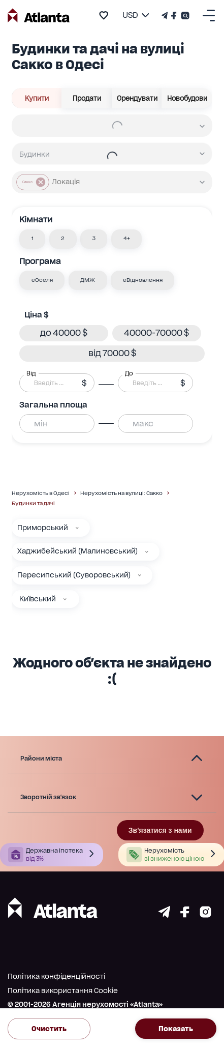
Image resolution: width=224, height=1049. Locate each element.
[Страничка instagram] (205, 915)
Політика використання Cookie (63, 990)
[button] (32, 239)
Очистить (49, 1028)
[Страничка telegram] (164, 915)
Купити (37, 98)
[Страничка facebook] (184, 915)
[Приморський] (77, 528)
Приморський (42, 527)
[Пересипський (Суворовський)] (140, 575)
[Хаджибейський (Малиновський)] (147, 552)
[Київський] (65, 599)
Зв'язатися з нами (160, 830)
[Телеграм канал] (166, 15)
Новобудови (187, 98)
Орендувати (137, 98)
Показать (175, 1028)
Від (31, 372)
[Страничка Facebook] (174, 15)
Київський (37, 599)
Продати (86, 98)
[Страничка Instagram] (184, 15)
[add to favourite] (103, 15)
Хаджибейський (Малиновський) (77, 551)
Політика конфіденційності (56, 976)
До (129, 372)
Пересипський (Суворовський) (74, 575)
